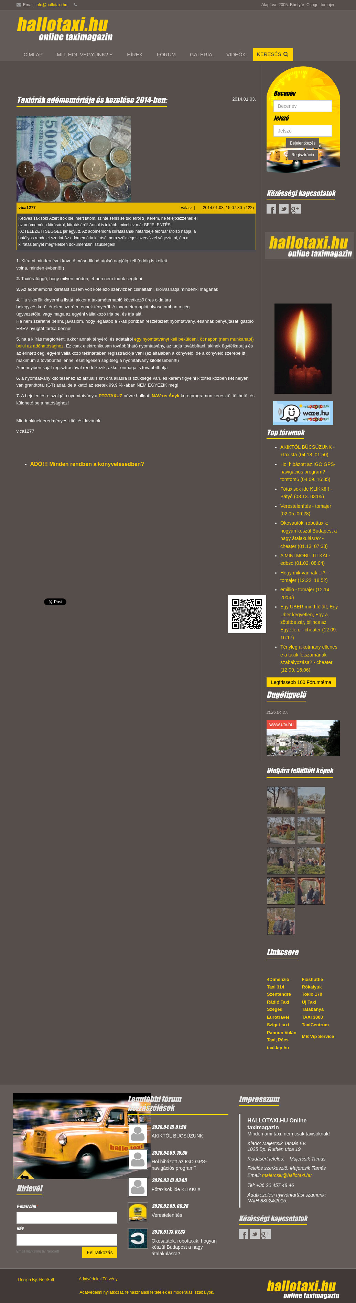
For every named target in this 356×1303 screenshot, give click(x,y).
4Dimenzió (278, 979)
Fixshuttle (312, 979)
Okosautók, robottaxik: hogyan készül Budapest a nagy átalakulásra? (184, 1247)
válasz (187, 207)
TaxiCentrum (315, 1024)
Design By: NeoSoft (36, 1279)
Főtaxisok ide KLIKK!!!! (176, 1189)
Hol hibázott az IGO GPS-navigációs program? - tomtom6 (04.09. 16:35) (307, 471)
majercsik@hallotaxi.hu (287, 1175)
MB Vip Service (318, 1036)
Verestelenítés (167, 1215)
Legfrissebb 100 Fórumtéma (301, 682)
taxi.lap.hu (278, 1047)
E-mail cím (27, 1206)
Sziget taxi (278, 1024)
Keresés (273, 54)
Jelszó (280, 118)
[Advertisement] (136, 712)
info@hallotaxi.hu (51, 4)
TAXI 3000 (312, 1017)
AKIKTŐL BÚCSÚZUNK (177, 1136)
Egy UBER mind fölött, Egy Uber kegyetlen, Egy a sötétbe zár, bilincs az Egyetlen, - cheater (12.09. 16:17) (309, 622)
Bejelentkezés (303, 143)
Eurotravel (278, 1017)
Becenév (284, 93)
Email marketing (29, 1251)
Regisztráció (302, 154)
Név (20, 1228)
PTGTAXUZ (110, 395)
